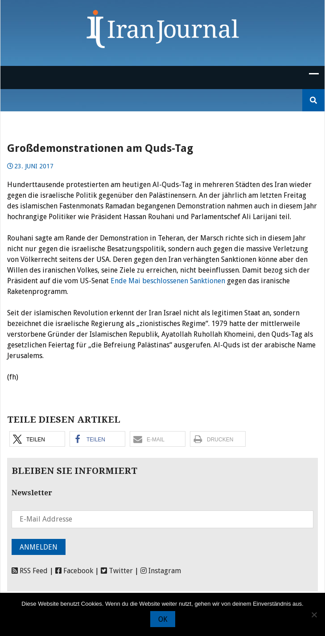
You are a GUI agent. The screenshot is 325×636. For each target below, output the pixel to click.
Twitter (117, 571)
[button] (37, 439)
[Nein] (313, 614)
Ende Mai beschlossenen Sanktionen (168, 281)
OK (162, 619)
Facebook (74, 571)
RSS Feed (30, 571)
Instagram (160, 571)
